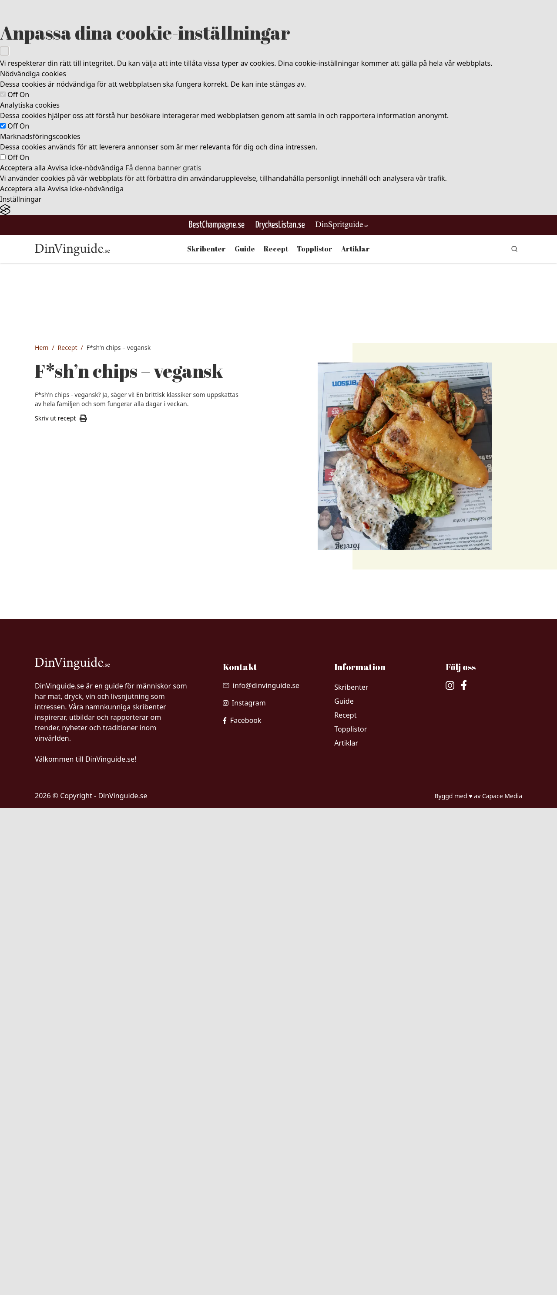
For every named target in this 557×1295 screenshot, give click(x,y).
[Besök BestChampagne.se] (217, 225)
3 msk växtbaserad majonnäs (96, 994)
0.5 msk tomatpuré (82, 1042)
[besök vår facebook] (242, 1207)
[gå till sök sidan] (514, 249)
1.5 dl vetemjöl (75, 698)
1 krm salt (69, 794)
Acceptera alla (23, 168)
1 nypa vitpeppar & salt (87, 1075)
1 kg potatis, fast (78, 854)
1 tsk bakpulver (76, 746)
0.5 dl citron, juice (79, 778)
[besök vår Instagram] (244, 1190)
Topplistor (314, 249)
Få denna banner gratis (163, 168)
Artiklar (355, 249)
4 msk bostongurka (82, 978)
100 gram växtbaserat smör (94, 870)
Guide (245, 249)
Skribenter (206, 249)
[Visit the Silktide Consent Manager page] (278, 209)
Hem (41, 347)
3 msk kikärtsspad (80, 714)
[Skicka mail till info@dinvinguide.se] (261, 1172)
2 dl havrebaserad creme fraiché (100, 962)
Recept (276, 249)
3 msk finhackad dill (83, 1010)
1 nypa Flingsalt (77, 902)
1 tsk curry (69, 1058)
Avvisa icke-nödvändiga (85, 168)
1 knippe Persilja (78, 918)
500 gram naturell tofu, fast (94, 682)
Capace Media (502, 1282)
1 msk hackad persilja (85, 1026)
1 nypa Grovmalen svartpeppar (99, 886)
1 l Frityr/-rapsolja (80, 811)
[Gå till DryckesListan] (280, 225)
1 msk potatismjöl (80, 730)
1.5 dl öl (65, 762)
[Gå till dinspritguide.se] (341, 225)
